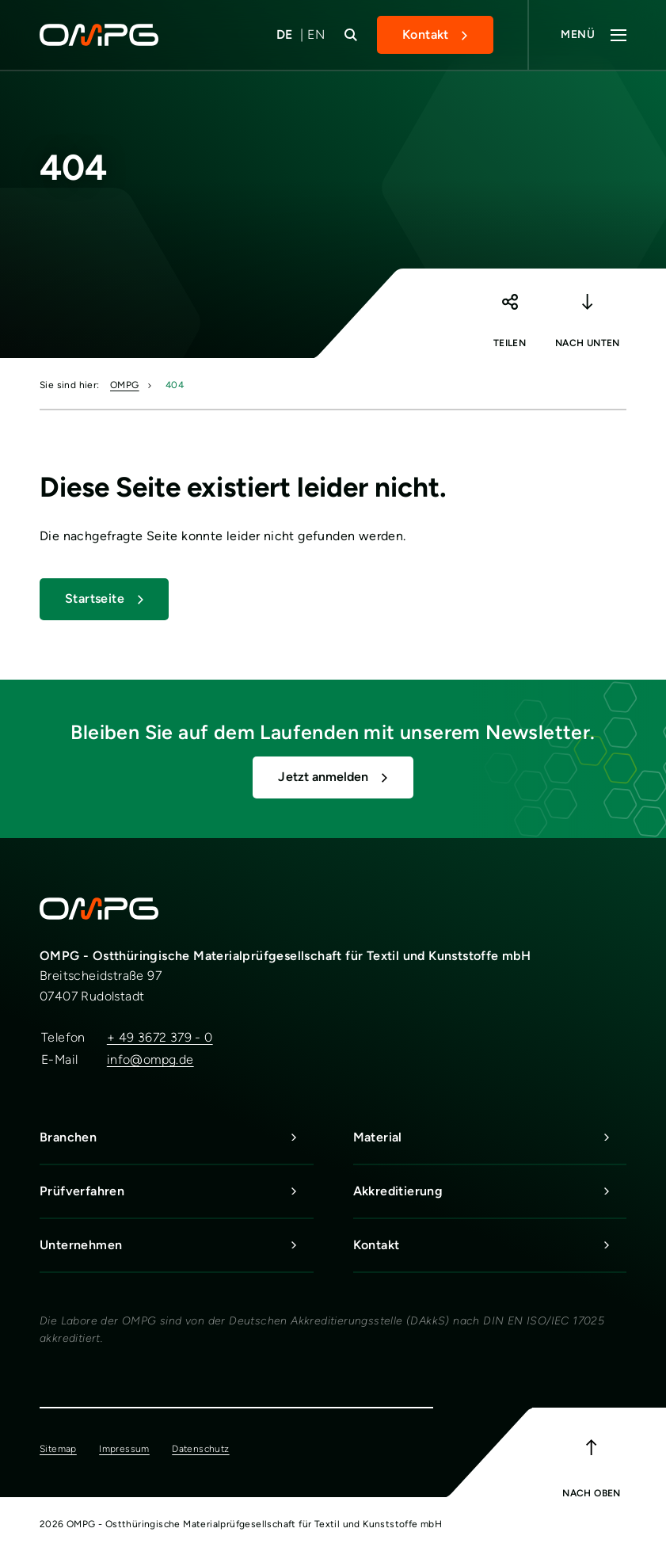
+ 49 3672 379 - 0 (160, 1037)
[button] (509, 310)
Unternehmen (177, 1245)
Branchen (177, 1137)
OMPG (124, 385)
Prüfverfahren (177, 1191)
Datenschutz (200, 1448)
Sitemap (58, 1448)
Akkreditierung (490, 1191)
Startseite (94, 598)
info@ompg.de (150, 1059)
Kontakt (425, 34)
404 (175, 385)
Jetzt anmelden (323, 776)
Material (490, 1137)
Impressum (124, 1448)
